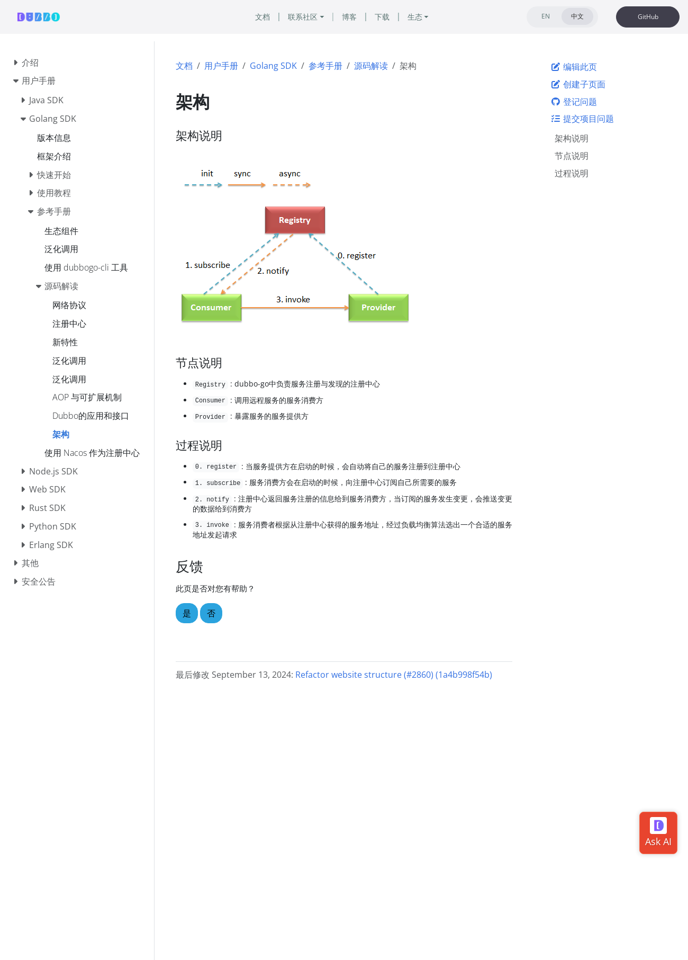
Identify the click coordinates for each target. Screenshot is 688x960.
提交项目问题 (582, 118)
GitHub (648, 16)
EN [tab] (545, 16)
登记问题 (573, 101)
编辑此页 (573, 67)
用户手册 (221, 65)
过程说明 (572, 173)
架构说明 (572, 138)
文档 (184, 65)
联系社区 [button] (303, 17)
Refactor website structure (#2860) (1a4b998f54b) (393, 674)
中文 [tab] (577, 16)
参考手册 (325, 65)
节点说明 (572, 156)
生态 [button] (415, 17)
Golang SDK (273, 65)
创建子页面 (577, 84)
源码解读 (371, 65)
